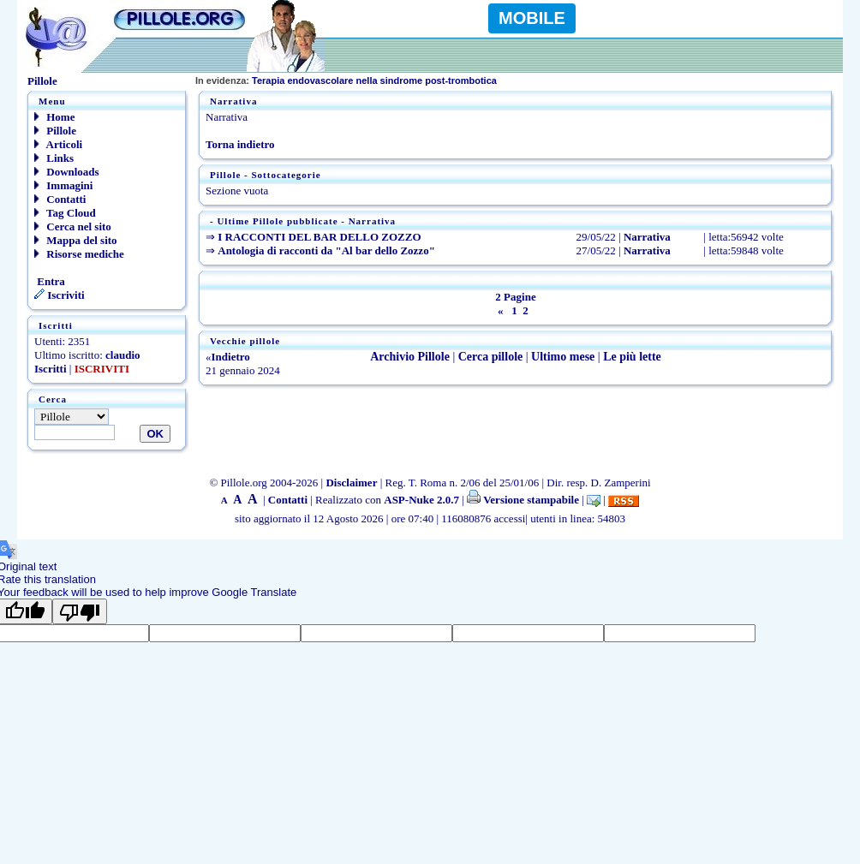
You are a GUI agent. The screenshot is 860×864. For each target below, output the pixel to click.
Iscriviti (59, 295)
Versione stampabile (523, 499)
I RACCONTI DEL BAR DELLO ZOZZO (319, 236)
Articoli (58, 144)
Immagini (63, 185)
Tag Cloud (65, 212)
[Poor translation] (79, 611)
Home (54, 116)
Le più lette (632, 356)
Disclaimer (351, 482)
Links (54, 158)
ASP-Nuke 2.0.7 (421, 499)
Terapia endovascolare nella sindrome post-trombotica (346, 80)
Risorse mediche (79, 253)
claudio (122, 355)
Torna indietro (240, 144)
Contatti (60, 199)
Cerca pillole (490, 356)
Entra (49, 281)
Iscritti (50, 368)
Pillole (55, 130)
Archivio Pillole (410, 356)
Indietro (231, 356)
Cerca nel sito (72, 226)
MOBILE (532, 18)
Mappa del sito (75, 240)
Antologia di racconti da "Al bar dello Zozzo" (326, 250)
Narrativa (647, 236)
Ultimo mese (562, 356)
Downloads (66, 171)
